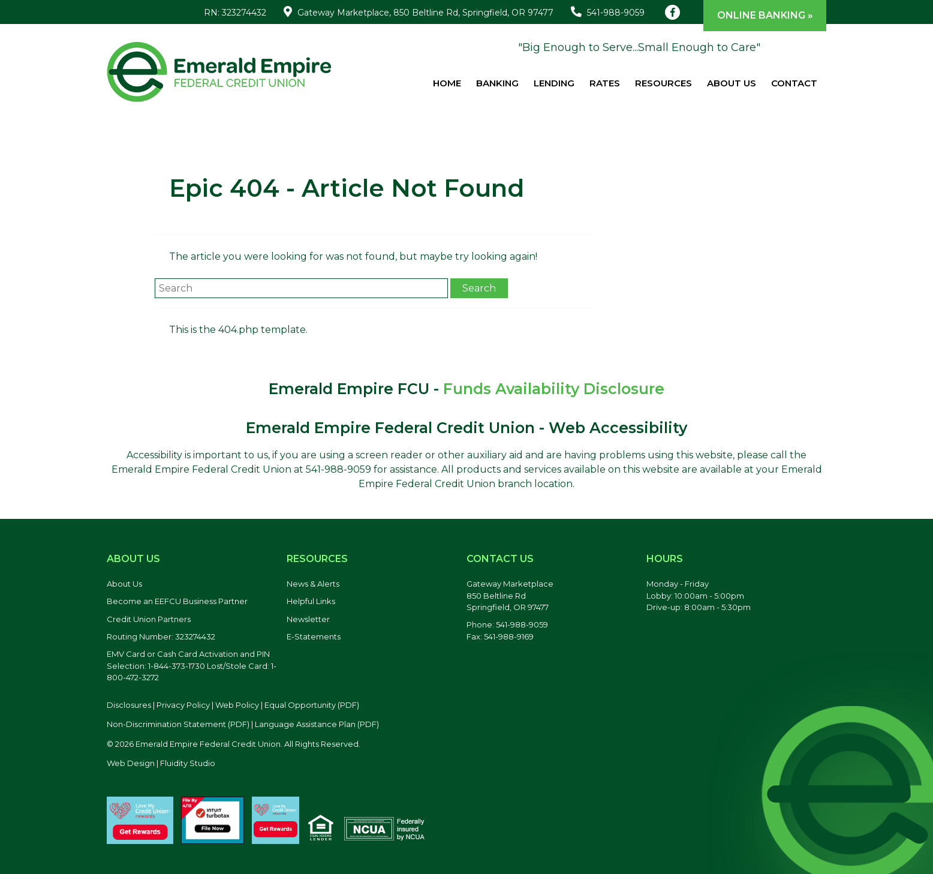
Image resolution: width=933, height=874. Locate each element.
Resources (663, 83)
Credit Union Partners (149, 619)
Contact (794, 83)
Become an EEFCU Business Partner (177, 601)
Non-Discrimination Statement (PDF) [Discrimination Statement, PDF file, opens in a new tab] (178, 724)
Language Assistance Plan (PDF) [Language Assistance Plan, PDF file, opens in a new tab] (317, 724)
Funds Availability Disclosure (553, 389)
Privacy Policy (183, 705)
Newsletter (308, 619)
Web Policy (237, 705)
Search (479, 288)
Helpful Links (311, 601)
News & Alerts (313, 583)
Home (447, 83)
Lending (554, 83)
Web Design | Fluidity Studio (161, 763)
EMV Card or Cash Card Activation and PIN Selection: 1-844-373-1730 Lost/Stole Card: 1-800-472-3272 (191, 665)
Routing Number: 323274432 (161, 636)
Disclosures (129, 705)
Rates (604, 83)
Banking (497, 83)
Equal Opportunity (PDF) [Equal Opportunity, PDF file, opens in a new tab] (311, 705)
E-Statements (314, 636)
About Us (731, 83)
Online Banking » (765, 15)
